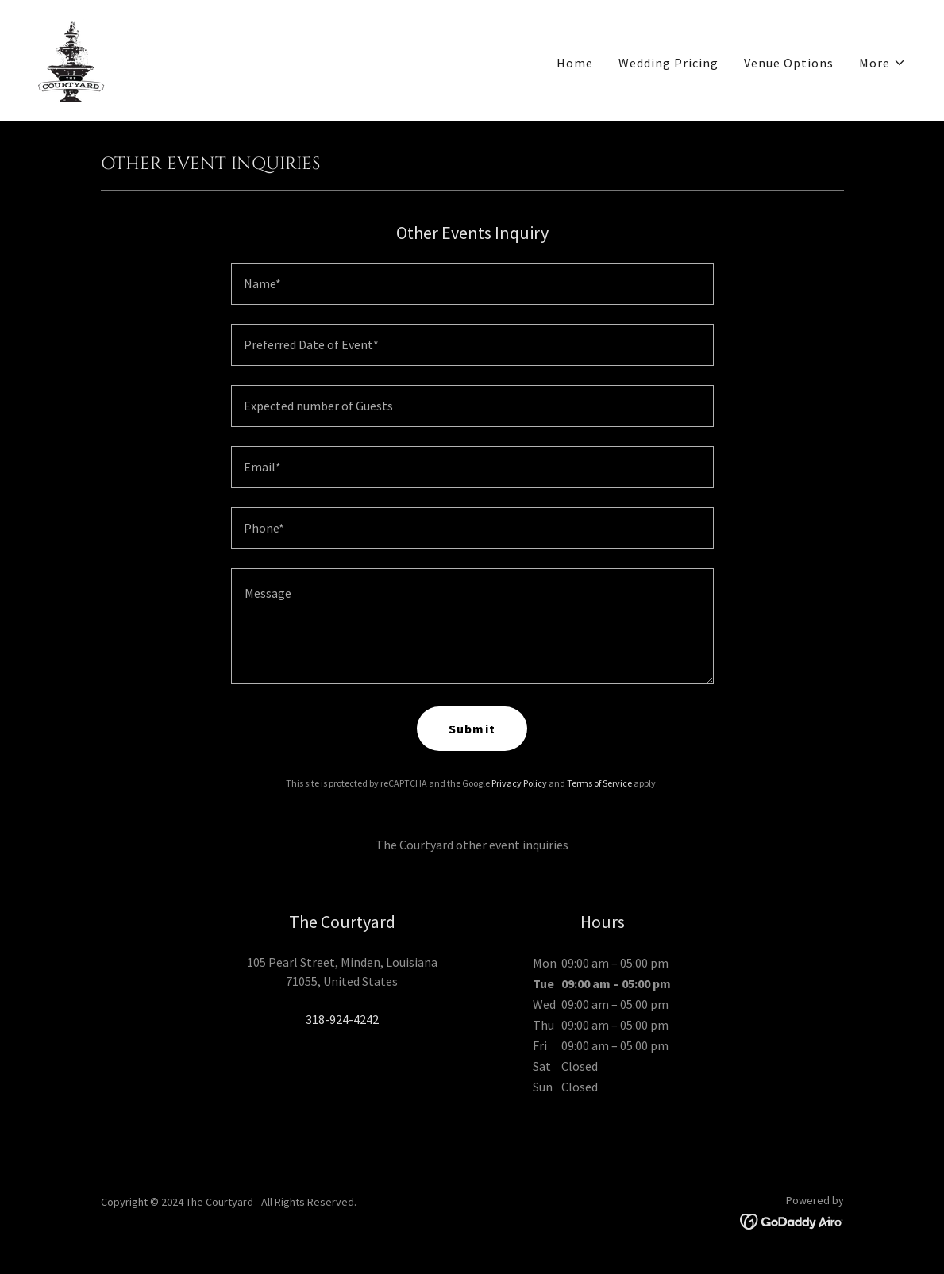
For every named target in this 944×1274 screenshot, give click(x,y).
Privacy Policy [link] (519, 783)
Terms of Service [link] (599, 783)
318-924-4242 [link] (342, 1019)
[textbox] (472, 284)
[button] (882, 62)
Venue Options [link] (789, 63)
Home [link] (575, 63)
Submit (472, 729)
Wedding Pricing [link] (668, 63)
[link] (71, 59)
